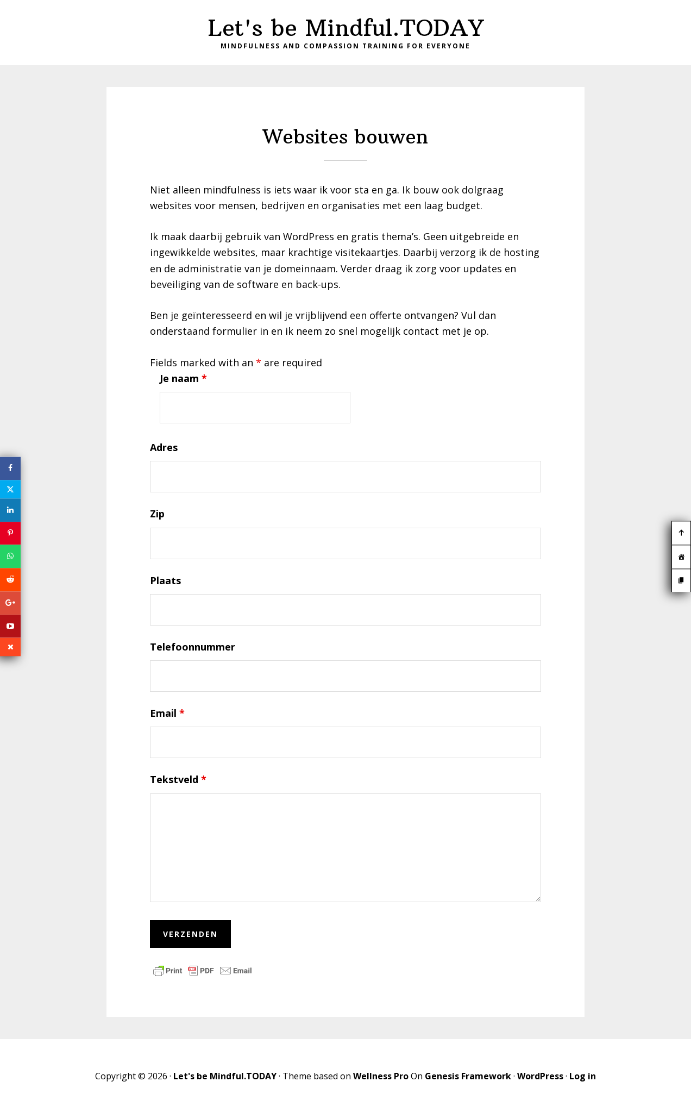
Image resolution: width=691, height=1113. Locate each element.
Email (167, 713)
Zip (157, 513)
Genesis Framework (468, 1076)
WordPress (540, 1076)
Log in (582, 1076)
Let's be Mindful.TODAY (345, 28)
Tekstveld (178, 779)
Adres (164, 447)
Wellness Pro (381, 1076)
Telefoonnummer (192, 646)
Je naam (183, 378)
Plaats (165, 580)
